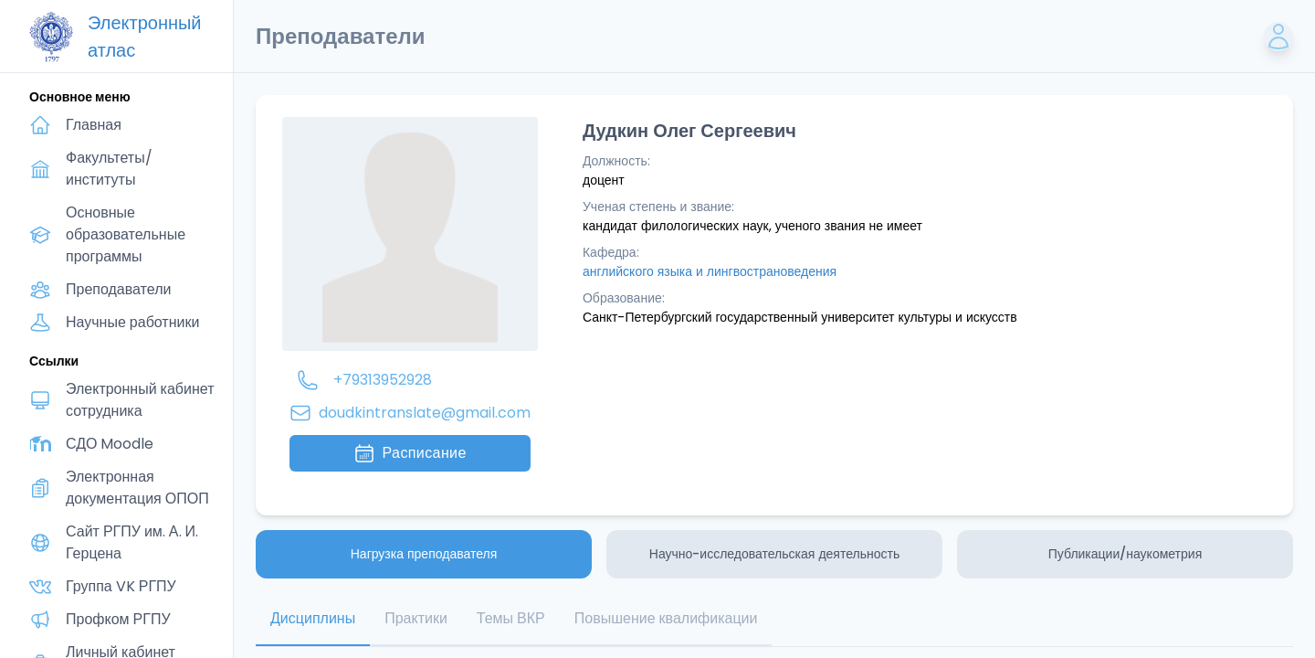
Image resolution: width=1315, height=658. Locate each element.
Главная (93, 124)
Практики (415, 618)
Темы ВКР (511, 618)
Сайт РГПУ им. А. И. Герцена (132, 542)
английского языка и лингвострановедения (709, 271)
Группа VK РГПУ (121, 586)
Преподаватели (118, 289)
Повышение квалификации (666, 618)
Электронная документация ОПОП (137, 487)
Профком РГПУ (118, 619)
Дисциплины (312, 618)
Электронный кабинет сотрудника (140, 399)
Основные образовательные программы (125, 234)
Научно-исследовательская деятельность (774, 554)
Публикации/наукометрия (1125, 554)
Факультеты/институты (109, 168)
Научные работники (132, 322)
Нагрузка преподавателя (424, 554)
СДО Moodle (109, 443)
